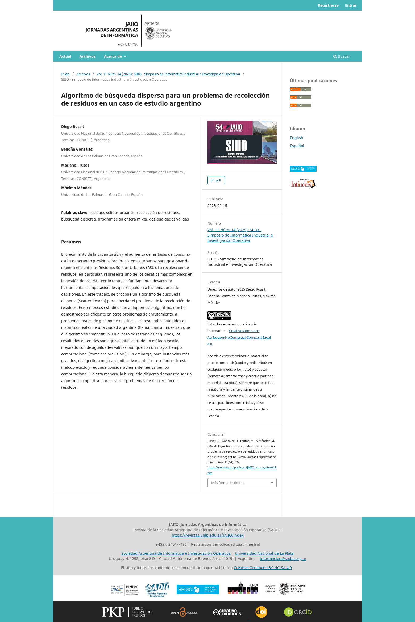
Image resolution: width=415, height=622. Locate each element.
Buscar (341, 56)
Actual (65, 56)
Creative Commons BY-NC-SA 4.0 (263, 567)
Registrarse (328, 5)
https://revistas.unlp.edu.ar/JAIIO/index (207, 535)
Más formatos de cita (227, 482)
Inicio (65, 74)
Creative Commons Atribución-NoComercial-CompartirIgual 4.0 (239, 337)
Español (297, 145)
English (296, 137)
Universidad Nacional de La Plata (264, 553)
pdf (218, 180)
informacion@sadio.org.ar (283, 558)
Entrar (350, 5)
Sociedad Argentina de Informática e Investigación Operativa (176, 553)
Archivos (88, 56)
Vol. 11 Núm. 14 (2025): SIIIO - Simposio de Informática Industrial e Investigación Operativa (168, 74)
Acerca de (113, 56)
